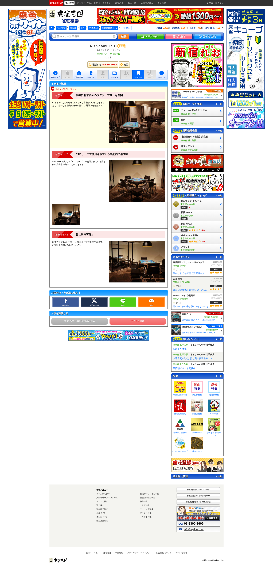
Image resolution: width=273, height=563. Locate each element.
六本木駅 (93, 28)
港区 (83, 28)
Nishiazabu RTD (109, 28)
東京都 (73, 28)
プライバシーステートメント (139, 553)
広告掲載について (163, 553)
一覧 (219, 104)
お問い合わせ (181, 553)
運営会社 (107, 553)
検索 (124, 36)
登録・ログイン (92, 553)
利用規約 (119, 553)
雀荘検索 (61, 28)
